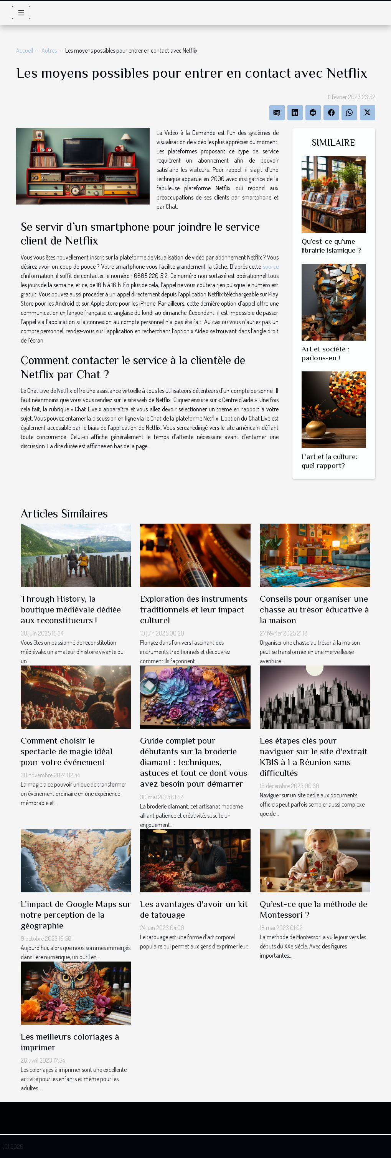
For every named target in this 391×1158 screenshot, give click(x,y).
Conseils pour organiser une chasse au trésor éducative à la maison (314, 609)
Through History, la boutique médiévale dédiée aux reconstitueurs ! (71, 609)
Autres (49, 50)
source (271, 266)
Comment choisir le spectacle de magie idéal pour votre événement (66, 751)
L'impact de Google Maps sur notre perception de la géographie (76, 914)
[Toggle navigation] (21, 12)
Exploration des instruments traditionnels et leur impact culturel (193, 609)
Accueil (24, 50)
